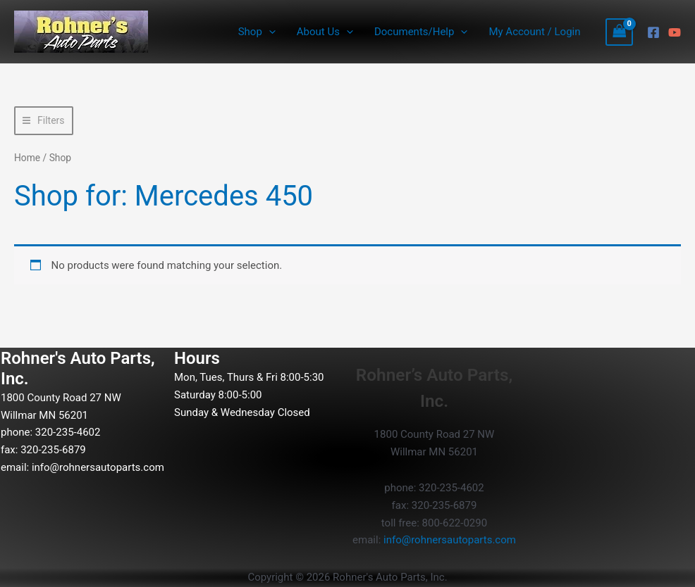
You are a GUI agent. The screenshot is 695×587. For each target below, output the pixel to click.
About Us (325, 31)
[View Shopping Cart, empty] (619, 32)
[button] (269, 31)
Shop (257, 31)
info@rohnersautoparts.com (98, 467)
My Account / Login (534, 31)
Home (27, 157)
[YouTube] (674, 32)
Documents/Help (420, 31)
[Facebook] (653, 32)
